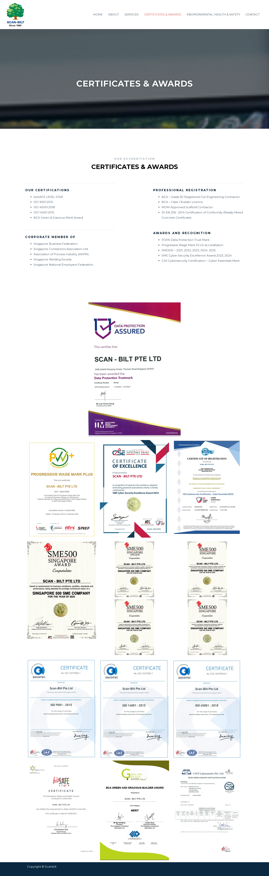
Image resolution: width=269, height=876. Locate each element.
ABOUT (113, 14)
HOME (98, 14)
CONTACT (253, 14)
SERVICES (132, 14)
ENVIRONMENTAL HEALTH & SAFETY (213, 14)
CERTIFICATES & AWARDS (162, 14)
